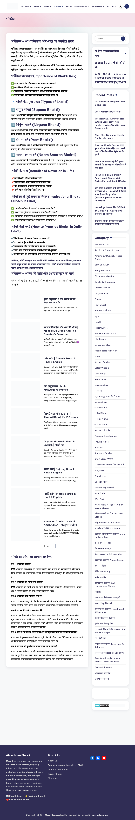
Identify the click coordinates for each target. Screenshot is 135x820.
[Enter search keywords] (110, 38)
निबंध (103, 548)
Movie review (101, 385)
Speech (101, 481)
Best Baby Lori (102, 264)
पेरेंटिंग (102, 571)
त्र (120, 82)
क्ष (117, 82)
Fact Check (100, 305)
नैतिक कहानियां (108, 554)
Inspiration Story (103, 345)
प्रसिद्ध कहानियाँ (100, 577)
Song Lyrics (100, 476)
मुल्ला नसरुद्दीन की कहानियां (105, 617)
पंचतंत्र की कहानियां (109, 560)
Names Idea (101, 402)
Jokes (97, 356)
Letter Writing (102, 368)
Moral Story (100, 379)
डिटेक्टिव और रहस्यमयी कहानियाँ (110, 535)
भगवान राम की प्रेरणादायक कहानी (107, 597)
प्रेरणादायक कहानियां (105, 585)
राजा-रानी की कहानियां (110, 631)
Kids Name (102, 419)
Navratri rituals (102, 430)
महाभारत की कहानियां (109, 611)
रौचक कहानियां (109, 652)
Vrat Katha (100, 493)
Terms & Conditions (58, 769)
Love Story (100, 373)
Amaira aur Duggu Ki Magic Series (108, 257)
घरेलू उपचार (107, 522)
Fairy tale (103, 310)
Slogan (100, 470)
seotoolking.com (100, 815)
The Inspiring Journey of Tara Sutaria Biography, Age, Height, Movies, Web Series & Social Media (110, 123)
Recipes (99, 447)
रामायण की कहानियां (109, 646)
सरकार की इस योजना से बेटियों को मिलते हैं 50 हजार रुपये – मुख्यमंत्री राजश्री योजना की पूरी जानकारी (110, 210)
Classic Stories (102, 287)
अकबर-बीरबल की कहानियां (109, 506)
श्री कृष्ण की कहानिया (102, 673)
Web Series (100, 499)
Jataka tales (106, 350)
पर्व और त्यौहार (100, 565)
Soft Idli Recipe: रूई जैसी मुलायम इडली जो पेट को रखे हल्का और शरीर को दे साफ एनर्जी (110, 164)
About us (52, 760)
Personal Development (106, 436)
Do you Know (101, 293)
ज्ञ (125, 82)
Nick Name (102, 424)
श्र (122, 82)
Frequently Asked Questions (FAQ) (65, 765)
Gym (97, 316)
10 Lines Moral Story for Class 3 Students (110, 103)
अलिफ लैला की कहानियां (109, 515)
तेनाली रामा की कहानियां (104, 542)
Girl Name (102, 413)
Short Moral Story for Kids (108, 111)
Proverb (102, 441)
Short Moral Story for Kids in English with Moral (109, 137)
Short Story (104, 459)
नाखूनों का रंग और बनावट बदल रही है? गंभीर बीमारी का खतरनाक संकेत (109, 222)
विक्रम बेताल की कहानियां (108, 660)
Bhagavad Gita (102, 270)
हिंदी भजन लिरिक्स (102, 678)
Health (98, 322)
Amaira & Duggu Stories (107, 250)
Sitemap (52, 778)
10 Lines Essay (102, 244)
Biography (104, 276)
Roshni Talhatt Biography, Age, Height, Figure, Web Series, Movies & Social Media (110, 177)
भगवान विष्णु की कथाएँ (103, 603)
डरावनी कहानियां (108, 528)
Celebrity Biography (105, 282)
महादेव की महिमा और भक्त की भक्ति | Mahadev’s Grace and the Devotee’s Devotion (61, 331)
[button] (123, 38)
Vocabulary (104, 487)
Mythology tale (108, 396)
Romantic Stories (103, 453)
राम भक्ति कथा (100, 638)
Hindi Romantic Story (105, 333)
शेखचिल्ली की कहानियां (103, 667)
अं (124, 63)
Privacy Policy (55, 774)
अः (96, 67)
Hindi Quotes (101, 327)
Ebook (98, 299)
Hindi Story (100, 339)
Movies (98, 390)
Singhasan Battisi (109, 464)
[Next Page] (53, 546)
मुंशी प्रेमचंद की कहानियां (104, 623)
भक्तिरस (98, 591)
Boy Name (102, 407)
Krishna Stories (102, 362)
